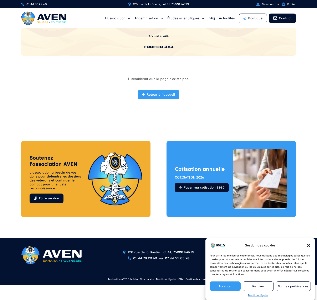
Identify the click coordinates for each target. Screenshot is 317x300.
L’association (115, 18)
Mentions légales (258, 297)
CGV (180, 279)
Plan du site (147, 279)
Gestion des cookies (197, 279)
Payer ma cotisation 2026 (204, 187)
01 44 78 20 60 (36, 4)
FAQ (212, 18)
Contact (285, 18)
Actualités (227, 18)
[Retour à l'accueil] (43, 18)
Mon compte (267, 4)
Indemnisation (146, 18)
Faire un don (49, 198)
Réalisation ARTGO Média (122, 279)
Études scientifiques (183, 18)
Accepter (225, 288)
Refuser (258, 288)
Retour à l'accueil (161, 94)
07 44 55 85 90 (177, 258)
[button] (309, 248)
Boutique (252, 18)
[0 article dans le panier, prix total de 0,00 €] (283, 4)
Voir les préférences (293, 288)
